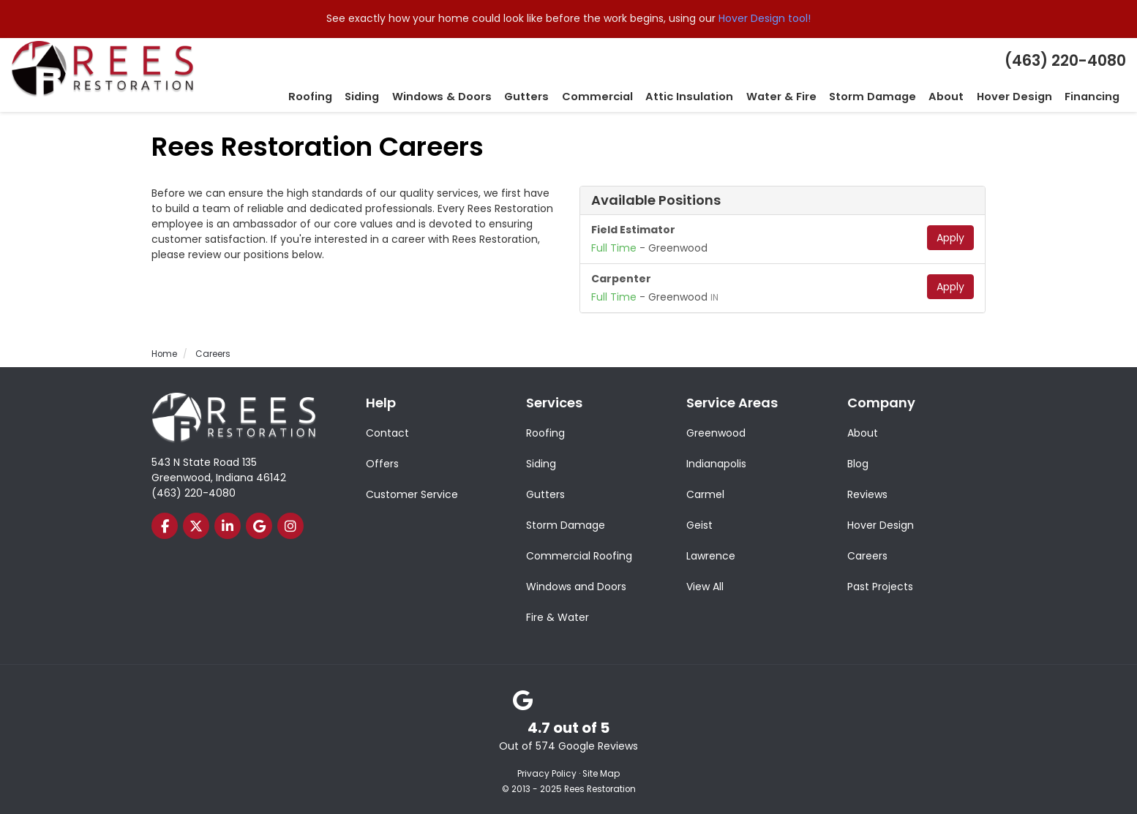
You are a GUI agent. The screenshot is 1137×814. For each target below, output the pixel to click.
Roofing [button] (355, 96)
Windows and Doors (576, 586)
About (862, 432)
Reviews (867, 493)
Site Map (601, 773)
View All (705, 586)
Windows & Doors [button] (481, 96)
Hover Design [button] (1020, 96)
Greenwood (716, 432)
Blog (857, 463)
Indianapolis (716, 463)
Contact (387, 432)
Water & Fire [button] (800, 96)
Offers (382, 463)
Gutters (545, 493)
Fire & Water (557, 616)
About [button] (956, 96)
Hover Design (880, 524)
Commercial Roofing (579, 555)
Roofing (545, 432)
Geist (699, 524)
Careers (867, 555)
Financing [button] (1093, 96)
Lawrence (710, 555)
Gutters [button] (561, 96)
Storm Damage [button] (886, 96)
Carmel (705, 493)
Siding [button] (405, 96)
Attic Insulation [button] (714, 96)
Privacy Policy (547, 773)
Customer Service (412, 493)
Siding (541, 463)
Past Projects (880, 586)
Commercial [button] (627, 96)
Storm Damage (565, 524)
